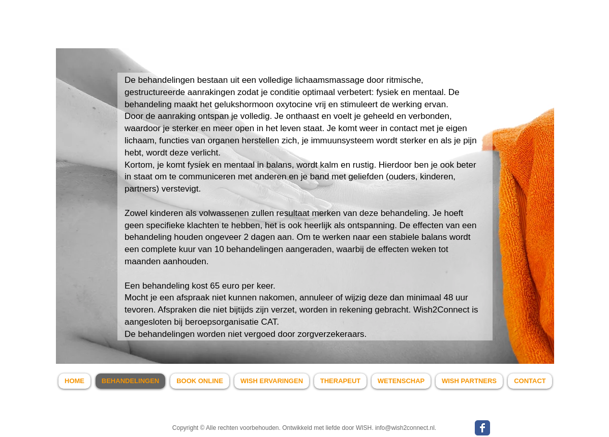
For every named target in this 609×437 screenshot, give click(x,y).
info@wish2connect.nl (405, 427)
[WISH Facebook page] (482, 427)
